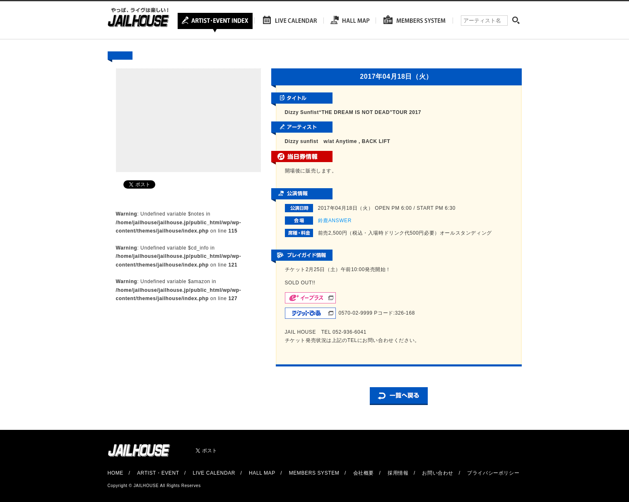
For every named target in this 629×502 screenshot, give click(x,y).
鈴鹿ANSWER (335, 220)
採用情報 (398, 473)
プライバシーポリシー (493, 473)
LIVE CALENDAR (214, 473)
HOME (115, 473)
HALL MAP (262, 473)
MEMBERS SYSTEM (314, 473)
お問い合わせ (437, 473)
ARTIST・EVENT (158, 473)
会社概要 (363, 473)
